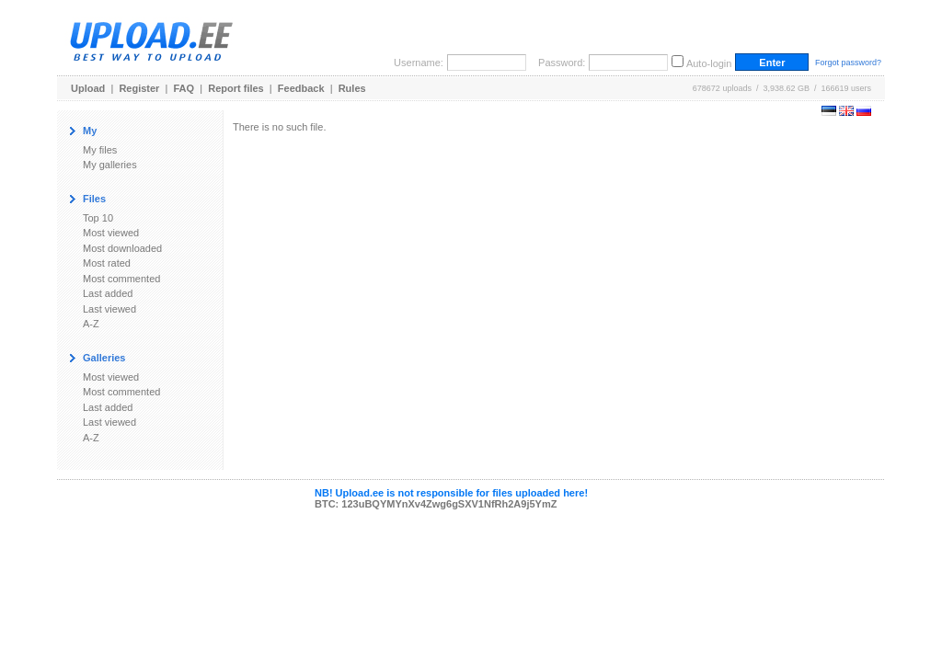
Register (139, 88)
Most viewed (111, 232)
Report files (236, 88)
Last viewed (109, 308)
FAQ (184, 88)
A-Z (91, 323)
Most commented (121, 278)
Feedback (301, 88)
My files (100, 149)
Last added (107, 293)
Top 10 (98, 217)
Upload (88, 88)
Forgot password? (848, 62)
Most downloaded (122, 248)
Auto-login (709, 63)
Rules (352, 88)
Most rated (107, 262)
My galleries (110, 164)
